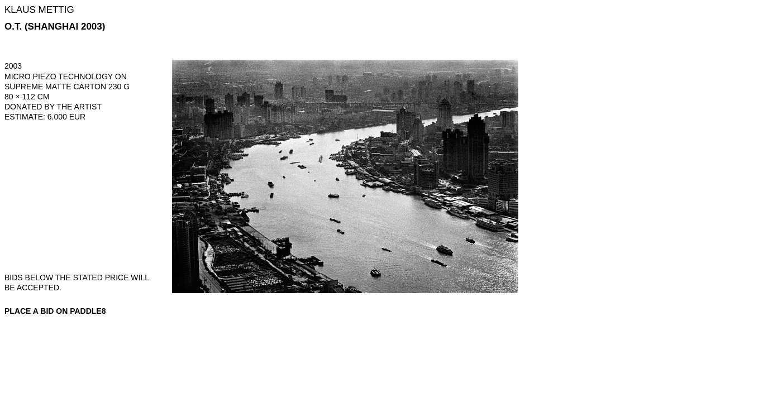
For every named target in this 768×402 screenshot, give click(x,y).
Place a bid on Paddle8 (55, 311)
